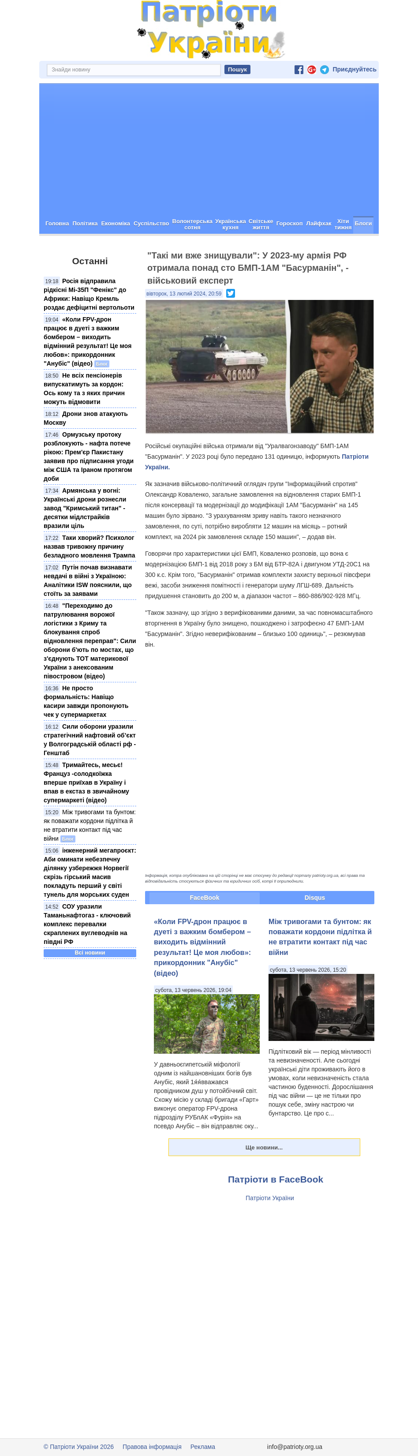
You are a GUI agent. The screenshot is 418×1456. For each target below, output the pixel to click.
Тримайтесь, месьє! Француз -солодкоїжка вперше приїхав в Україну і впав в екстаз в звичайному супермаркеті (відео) (86, 782)
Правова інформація (152, 1446)
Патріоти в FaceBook (275, 1179)
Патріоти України (270, 1197)
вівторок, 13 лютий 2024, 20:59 (184, 294)
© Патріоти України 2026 (79, 1446)
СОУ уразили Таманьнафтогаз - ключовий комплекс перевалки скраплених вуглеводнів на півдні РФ (87, 924)
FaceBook (205, 897)
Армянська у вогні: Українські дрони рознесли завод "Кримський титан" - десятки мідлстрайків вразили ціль (85, 508)
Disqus (315, 897)
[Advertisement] (209, 150)
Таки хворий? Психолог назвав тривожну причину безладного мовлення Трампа (89, 546)
